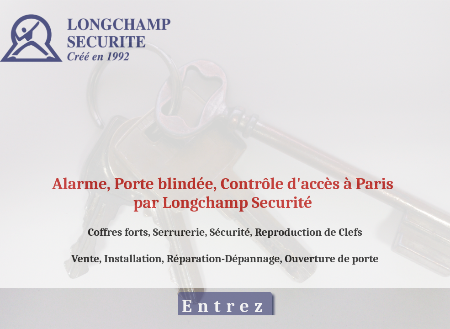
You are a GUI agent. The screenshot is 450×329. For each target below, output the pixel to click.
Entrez (225, 306)
